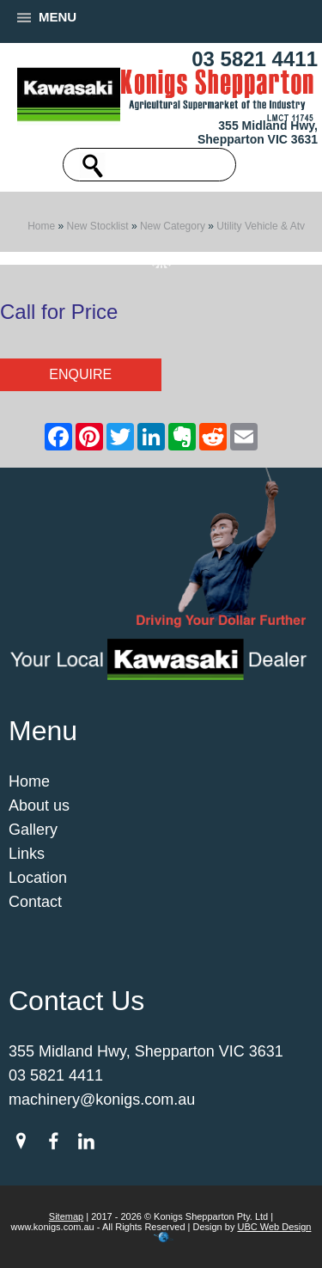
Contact (35, 901)
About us (39, 805)
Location (38, 877)
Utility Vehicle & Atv (260, 226)
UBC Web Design (274, 1227)
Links (27, 853)
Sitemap (66, 1216)
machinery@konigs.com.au (102, 1099)
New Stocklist (98, 226)
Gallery (33, 829)
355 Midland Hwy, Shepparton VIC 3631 (257, 132)
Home (41, 226)
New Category (172, 226)
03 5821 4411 (254, 58)
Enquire (80, 374)
